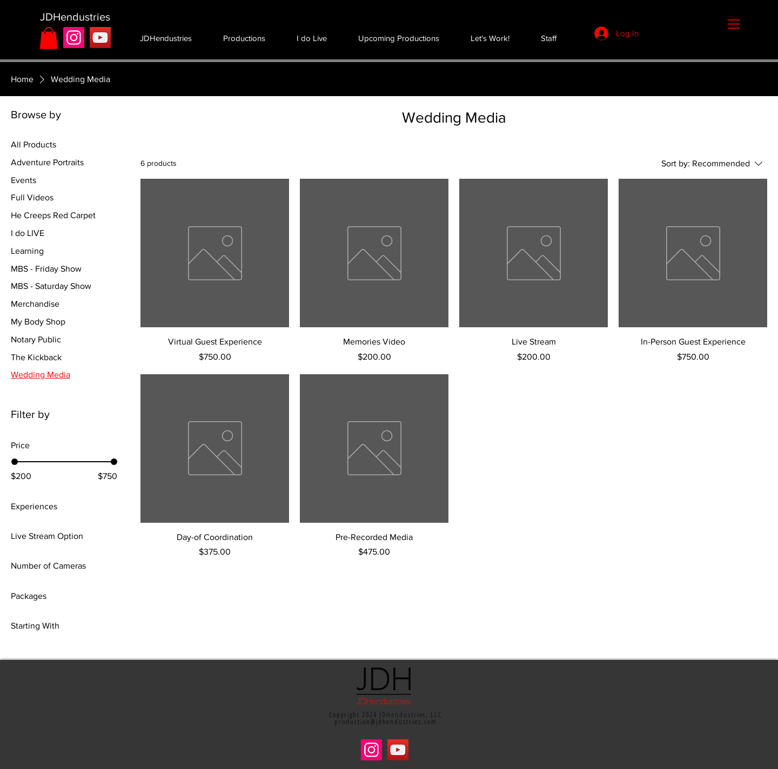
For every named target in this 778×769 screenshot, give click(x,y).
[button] (734, 24)
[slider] (14, 461)
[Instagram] (73, 37)
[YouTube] (100, 37)
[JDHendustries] (75, 16)
